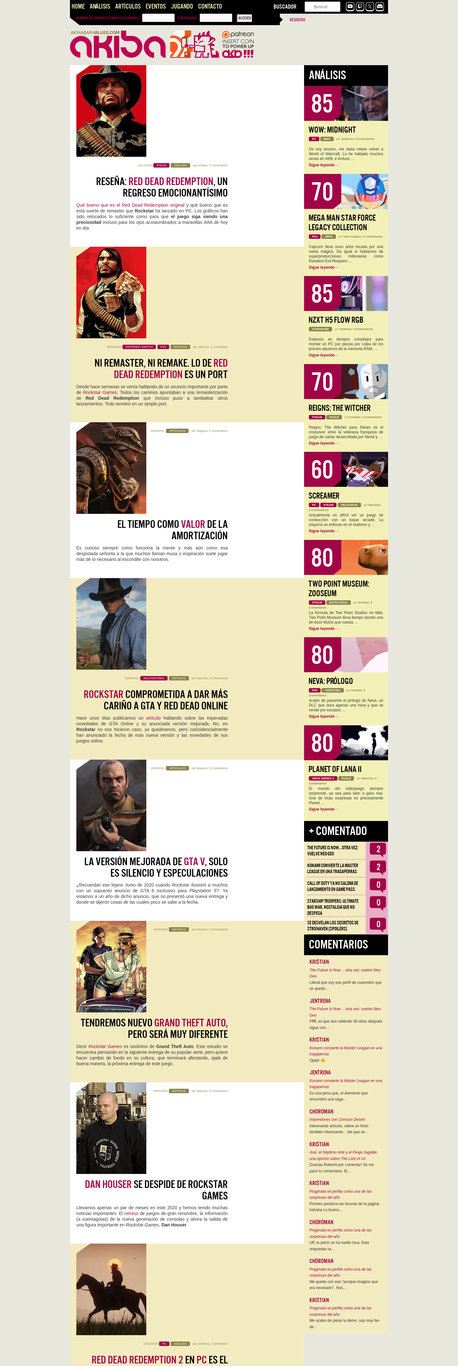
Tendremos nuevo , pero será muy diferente (154, 553)
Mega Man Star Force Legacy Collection (342, 222)
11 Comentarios (217, 898)
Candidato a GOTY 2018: (162, 828)
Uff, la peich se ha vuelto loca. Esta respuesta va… (339, 1245)
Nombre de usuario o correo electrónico (107, 18)
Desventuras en (152, 1194)
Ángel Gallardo (198, 989)
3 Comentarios (218, 531)
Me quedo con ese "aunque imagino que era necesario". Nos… (343, 1285)
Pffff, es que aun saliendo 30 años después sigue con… (346, 1024)
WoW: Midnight (332, 130)
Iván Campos (352, 236)
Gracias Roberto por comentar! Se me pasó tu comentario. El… (341, 1167)
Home (78, 6)
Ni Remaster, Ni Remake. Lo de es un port (161, 187)
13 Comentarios (217, 1264)
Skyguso (202, 257)
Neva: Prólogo (331, 681)
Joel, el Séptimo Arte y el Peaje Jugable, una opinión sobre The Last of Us (343, 1155)
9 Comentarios (218, 1081)
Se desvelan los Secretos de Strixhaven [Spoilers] (332, 926)
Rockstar (108, 846)
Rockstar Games (100, 210)
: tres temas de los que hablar (157, 1103)
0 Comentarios (218, 73)
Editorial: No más (181, 914)
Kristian (202, 73)
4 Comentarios (218, 257)
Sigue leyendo (324, 165)
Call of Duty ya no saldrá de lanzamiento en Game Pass (332, 886)
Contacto (210, 6)
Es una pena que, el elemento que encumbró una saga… (338, 1096)
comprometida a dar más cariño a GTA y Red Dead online (156, 370)
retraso (131, 668)
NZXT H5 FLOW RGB (336, 320)
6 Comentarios (218, 1172)
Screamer (324, 496)
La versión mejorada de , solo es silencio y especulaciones (156, 462)
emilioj (203, 1172)
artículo (153, 388)
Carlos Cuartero (197, 806)
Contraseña (187, 18)
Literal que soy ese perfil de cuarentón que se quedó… (345, 985)
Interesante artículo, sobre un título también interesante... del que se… (339, 1129)
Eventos (156, 6)
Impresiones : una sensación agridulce (160, 1011)
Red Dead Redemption (171, 760)
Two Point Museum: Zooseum (339, 588)
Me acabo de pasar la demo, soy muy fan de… (344, 1323)
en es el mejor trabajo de (160, 736)
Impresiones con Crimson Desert (337, 1119)
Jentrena (203, 714)
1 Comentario (219, 165)
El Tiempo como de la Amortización (172, 278)
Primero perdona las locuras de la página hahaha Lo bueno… (344, 1207)
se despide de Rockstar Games (156, 645)
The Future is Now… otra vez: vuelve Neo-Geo (332, 851)
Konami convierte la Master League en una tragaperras (332, 868)
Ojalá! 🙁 (317, 1060)
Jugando (182, 6)
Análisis (100, 6)
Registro (297, 20)
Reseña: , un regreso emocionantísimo (162, 95)
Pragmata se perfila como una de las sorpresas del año (340, 1194)
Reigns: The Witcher (340, 408)
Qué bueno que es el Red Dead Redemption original (130, 113)
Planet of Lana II (335, 769)
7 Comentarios (218, 989)
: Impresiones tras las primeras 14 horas (155, 1286)
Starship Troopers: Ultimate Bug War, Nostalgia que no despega (332, 907)
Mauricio (203, 165)
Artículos (128, 6)
